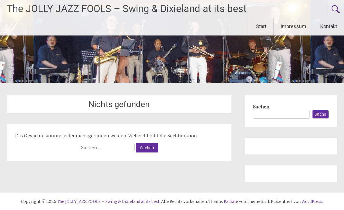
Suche (320, 114)
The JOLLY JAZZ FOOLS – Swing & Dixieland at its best (127, 9)
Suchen (261, 107)
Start (261, 26)
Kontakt (328, 26)
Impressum (293, 26)
